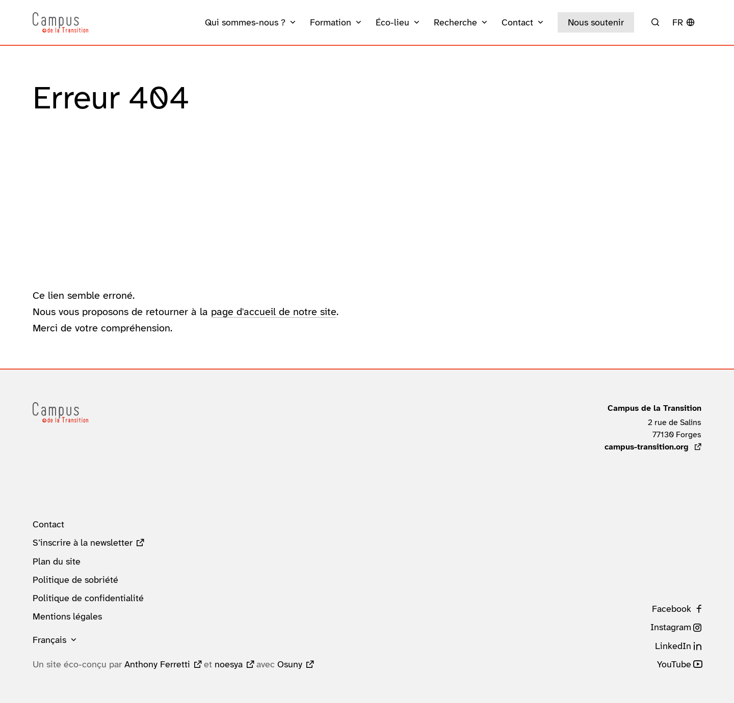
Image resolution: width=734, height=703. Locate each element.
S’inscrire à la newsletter (83, 543)
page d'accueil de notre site (273, 311)
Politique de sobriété (75, 580)
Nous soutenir (596, 22)
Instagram (670, 627)
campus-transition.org (653, 446)
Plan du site (57, 561)
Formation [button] (330, 22)
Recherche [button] (455, 22)
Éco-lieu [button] (392, 22)
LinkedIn (673, 646)
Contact (48, 524)
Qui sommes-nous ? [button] (245, 22)
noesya (229, 664)
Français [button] (49, 640)
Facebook (671, 609)
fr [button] (677, 22)
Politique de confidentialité (88, 598)
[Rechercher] (655, 22)
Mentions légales (67, 616)
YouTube (674, 664)
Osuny (289, 664)
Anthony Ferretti (157, 664)
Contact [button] (517, 22)
